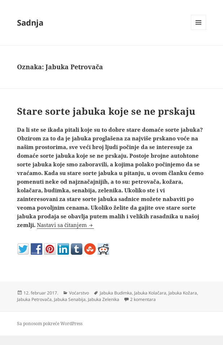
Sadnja (30, 22)
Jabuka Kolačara (150, 293)
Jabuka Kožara (182, 293)
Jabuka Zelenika (103, 299)
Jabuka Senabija (70, 299)
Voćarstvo (79, 293)
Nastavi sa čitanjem (65, 224)
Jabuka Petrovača (34, 299)
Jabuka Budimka (116, 293)
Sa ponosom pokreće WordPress (49, 323)
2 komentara (143, 299)
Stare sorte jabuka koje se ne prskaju (106, 111)
